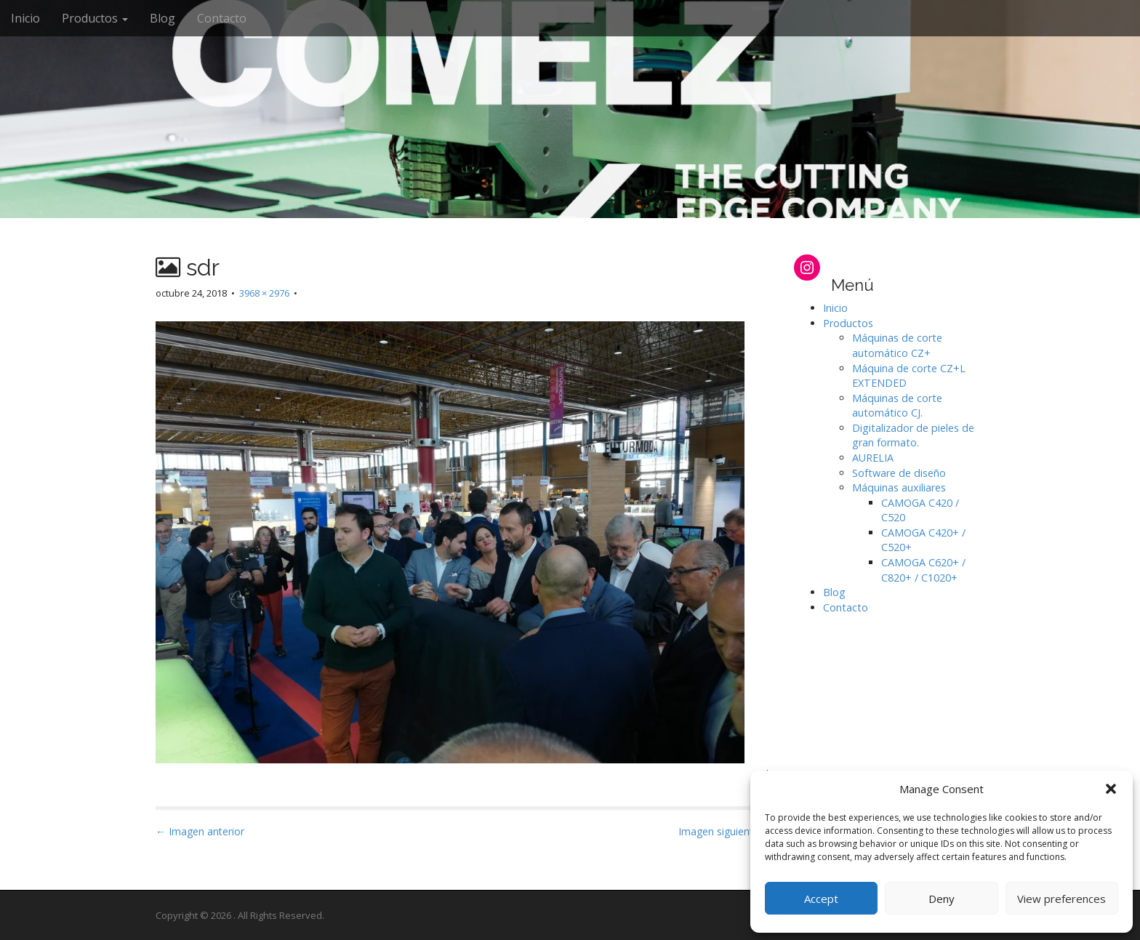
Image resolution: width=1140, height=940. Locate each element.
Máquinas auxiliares (899, 487)
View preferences (1061, 898)
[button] (1111, 789)
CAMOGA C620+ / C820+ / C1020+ (923, 570)
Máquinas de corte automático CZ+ (897, 345)
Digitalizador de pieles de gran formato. (913, 435)
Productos (95, 18)
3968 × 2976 (264, 293)
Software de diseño (899, 473)
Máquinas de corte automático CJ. (897, 405)
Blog (162, 18)
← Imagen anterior (200, 831)
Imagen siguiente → (725, 831)
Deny (941, 898)
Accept (821, 898)
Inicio (25, 18)
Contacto (221, 18)
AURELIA (873, 458)
